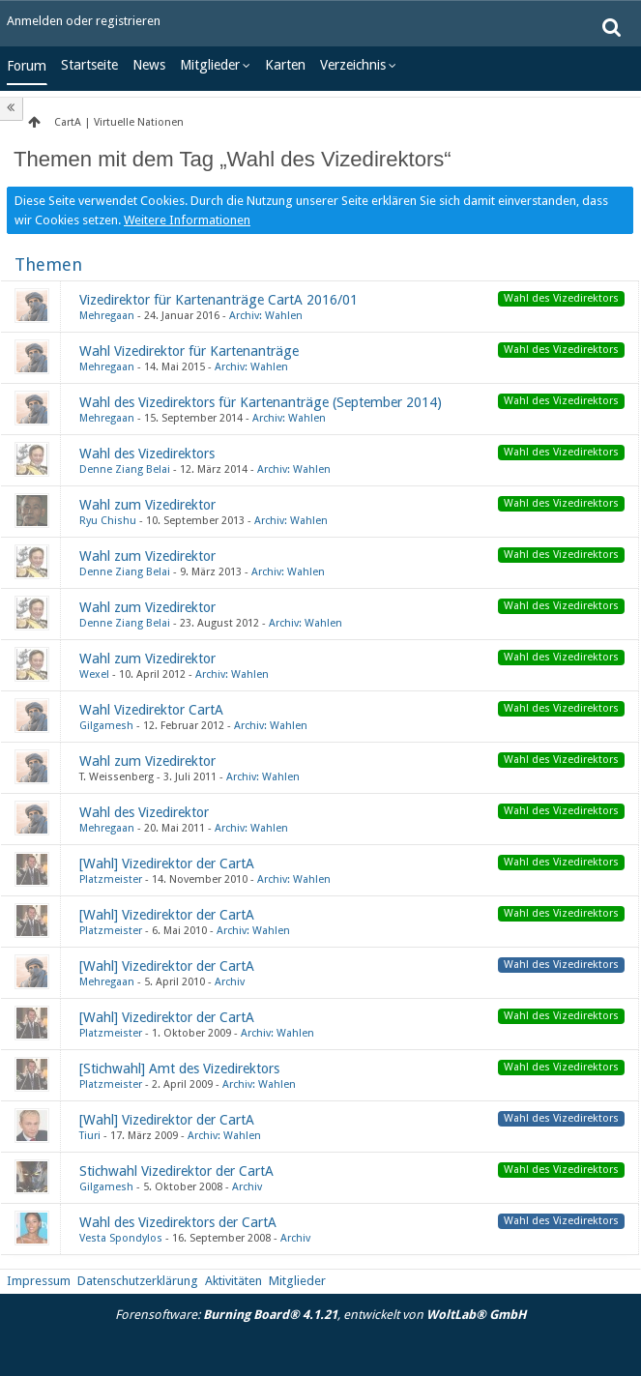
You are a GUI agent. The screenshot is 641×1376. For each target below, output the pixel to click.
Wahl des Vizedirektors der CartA (178, 1222)
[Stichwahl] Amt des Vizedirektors (179, 1068)
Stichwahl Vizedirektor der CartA (176, 1171)
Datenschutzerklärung (137, 1281)
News (148, 65)
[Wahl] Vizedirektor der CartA (166, 863)
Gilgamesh (106, 725)
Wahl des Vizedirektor (144, 812)
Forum (26, 65)
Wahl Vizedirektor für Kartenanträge (189, 351)
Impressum (39, 1281)
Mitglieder (210, 65)
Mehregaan (106, 315)
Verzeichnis (353, 65)
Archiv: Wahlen (266, 315)
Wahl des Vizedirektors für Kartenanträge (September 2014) (260, 402)
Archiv (230, 982)
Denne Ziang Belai (124, 469)
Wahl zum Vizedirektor (147, 504)
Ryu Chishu (107, 520)
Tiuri (90, 1135)
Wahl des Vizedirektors (147, 453)
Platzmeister (110, 879)
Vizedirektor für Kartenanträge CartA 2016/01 (218, 299)
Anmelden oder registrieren (83, 21)
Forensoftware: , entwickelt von (320, 1314)
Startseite (89, 65)
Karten (285, 65)
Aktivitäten (233, 1281)
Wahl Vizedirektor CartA (151, 709)
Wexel (94, 674)
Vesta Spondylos (120, 1238)
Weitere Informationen (187, 220)
